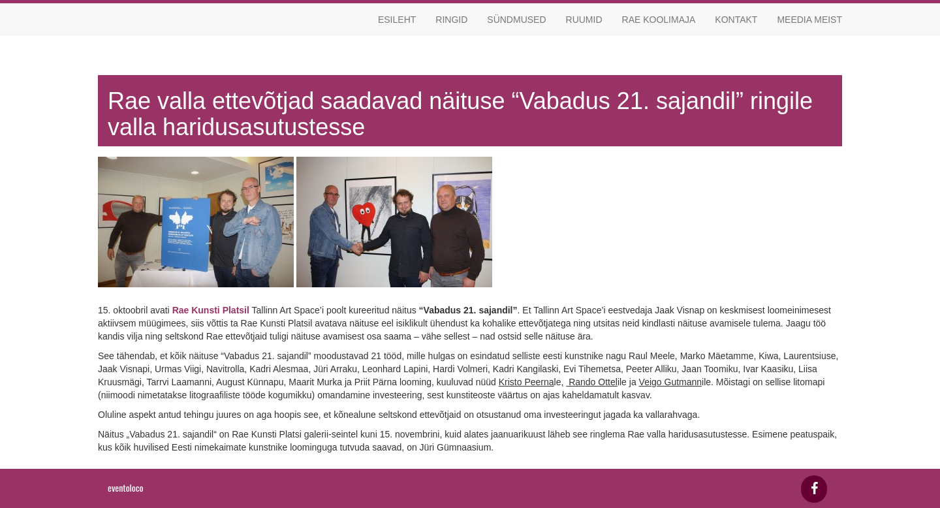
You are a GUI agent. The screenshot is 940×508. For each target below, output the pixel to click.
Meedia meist (809, 19)
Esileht (397, 19)
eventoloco (125, 487)
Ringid (451, 19)
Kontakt (736, 19)
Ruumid (584, 19)
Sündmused (516, 19)
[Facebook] (814, 489)
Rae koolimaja (659, 19)
